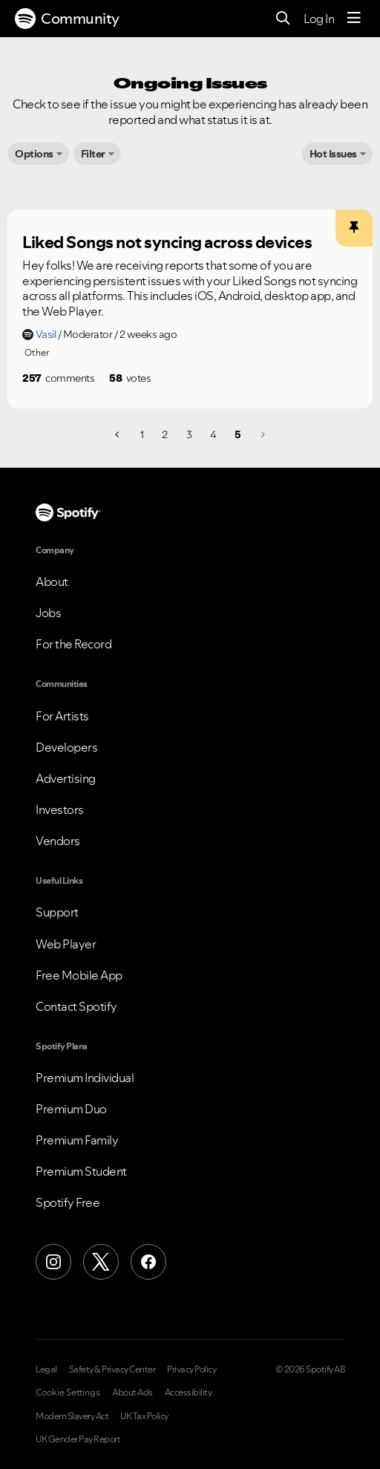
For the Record (73, 644)
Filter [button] (93, 153)
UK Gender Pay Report (78, 1439)
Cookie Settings (68, 1392)
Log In (319, 18)
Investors (60, 809)
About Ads (132, 1392)
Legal (46, 1369)
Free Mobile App (79, 975)
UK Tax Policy (144, 1416)
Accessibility (188, 1392)
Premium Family (77, 1140)
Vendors (58, 841)
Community (67, 18)
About (52, 581)
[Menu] (354, 18)
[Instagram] (53, 1262)
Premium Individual (85, 1077)
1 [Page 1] (142, 434)
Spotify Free (67, 1202)
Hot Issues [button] (333, 153)
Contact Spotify (76, 1006)
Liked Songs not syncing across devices (167, 242)
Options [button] (34, 153)
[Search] (283, 18)
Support (57, 912)
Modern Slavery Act (72, 1416)
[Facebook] (148, 1262)
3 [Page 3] (189, 434)
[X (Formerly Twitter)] (101, 1262)
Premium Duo (71, 1109)
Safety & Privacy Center (112, 1369)
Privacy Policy (191, 1369)
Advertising (66, 778)
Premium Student (81, 1171)
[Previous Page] (118, 434)
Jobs (48, 613)
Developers (66, 747)
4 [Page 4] (213, 434)
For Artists (62, 716)
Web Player (66, 944)
